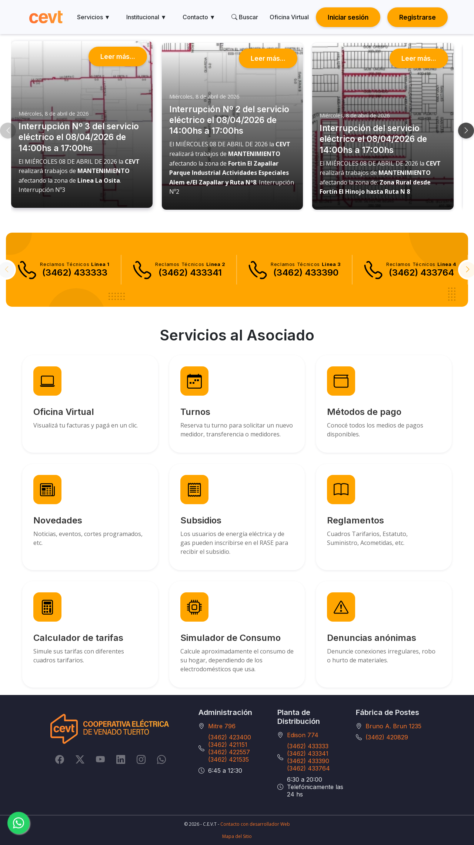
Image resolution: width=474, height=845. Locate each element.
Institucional (146, 17)
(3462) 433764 (308, 768)
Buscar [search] (244, 17)
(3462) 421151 (227, 744)
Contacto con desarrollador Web (255, 824)
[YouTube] (100, 759)
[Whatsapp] (161, 759)
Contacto (199, 17)
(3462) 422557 (229, 752)
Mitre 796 (222, 726)
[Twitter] (80, 759)
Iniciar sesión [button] (348, 17)
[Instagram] (141, 759)
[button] (8, 131)
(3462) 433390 (308, 761)
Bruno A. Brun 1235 (393, 726)
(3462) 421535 (228, 759)
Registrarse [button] (417, 17)
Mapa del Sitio (237, 836)
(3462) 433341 (307, 753)
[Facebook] (59, 759)
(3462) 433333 (307, 746)
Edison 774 (302, 735)
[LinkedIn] (120, 759)
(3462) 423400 (229, 737)
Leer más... (117, 56)
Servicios (93, 17)
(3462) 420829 (386, 737)
